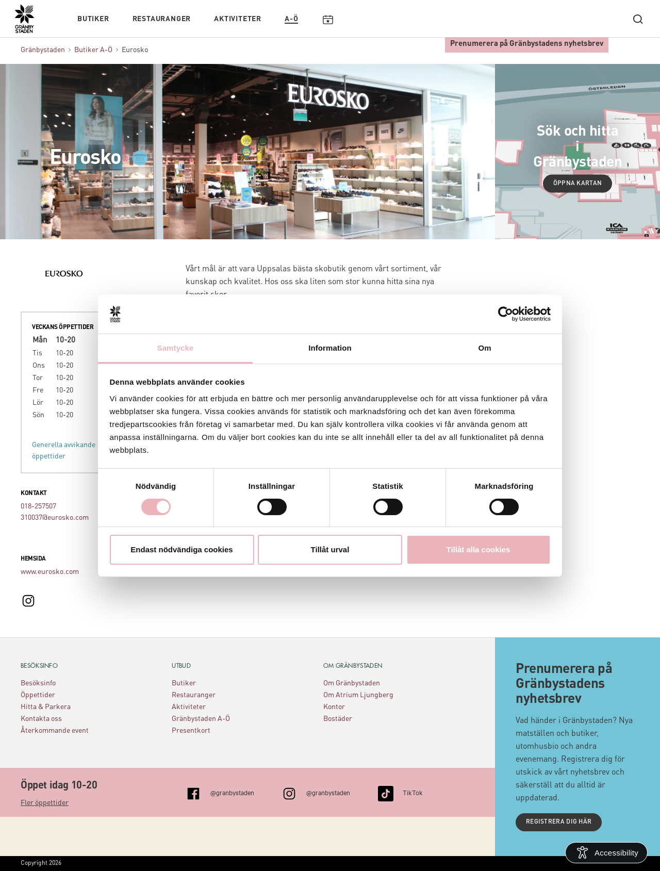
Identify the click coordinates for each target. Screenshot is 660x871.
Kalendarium (327, 19)
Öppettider (38, 695)
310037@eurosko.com (55, 517)
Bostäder (337, 718)
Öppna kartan (577, 183)
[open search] (638, 19)
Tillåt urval (330, 549)
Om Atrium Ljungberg (358, 695)
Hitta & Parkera (46, 707)
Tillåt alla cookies (478, 549)
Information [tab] (330, 347)
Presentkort (191, 730)
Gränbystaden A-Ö (201, 718)
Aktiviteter (237, 19)
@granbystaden (232, 792)
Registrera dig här (558, 822)
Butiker (93, 19)
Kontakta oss (41, 718)
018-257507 (38, 506)
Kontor (334, 707)
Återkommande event (55, 730)
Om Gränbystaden (351, 683)
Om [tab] (484, 347)
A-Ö (291, 19)
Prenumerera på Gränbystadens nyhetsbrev (526, 44)
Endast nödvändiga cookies (181, 549)
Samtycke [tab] (175, 347)
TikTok (413, 792)
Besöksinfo (38, 683)
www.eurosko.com (50, 572)
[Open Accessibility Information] (606, 852)
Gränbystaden (43, 50)
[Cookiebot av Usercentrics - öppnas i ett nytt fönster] (505, 314)
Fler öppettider (45, 803)
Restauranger (162, 19)
